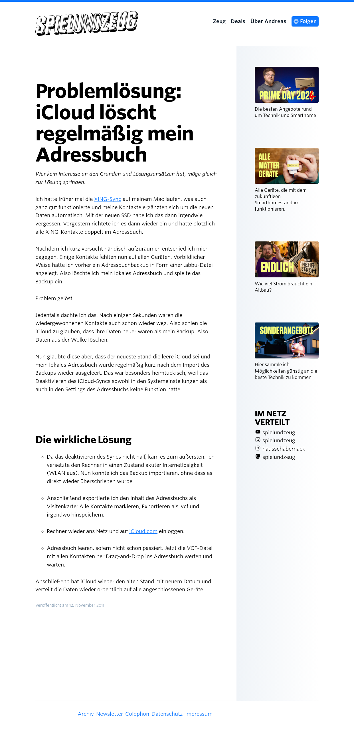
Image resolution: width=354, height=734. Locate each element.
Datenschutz (167, 714)
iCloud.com (143, 531)
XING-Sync (107, 199)
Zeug (219, 21)
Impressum (199, 714)
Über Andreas (268, 21)
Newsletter (109, 714)
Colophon (137, 714)
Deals (238, 21)
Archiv (86, 714)
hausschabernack (283, 449)
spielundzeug (278, 432)
